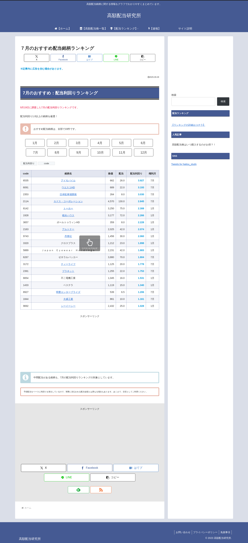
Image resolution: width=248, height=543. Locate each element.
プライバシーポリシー (204, 532)
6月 (143, 143)
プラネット (68, 271)
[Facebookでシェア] (69, 58)
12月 (143, 152)
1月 (34, 143)
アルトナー (68, 229)
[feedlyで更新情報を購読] (85, 489)
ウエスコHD (68, 187)
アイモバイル (68, 180)
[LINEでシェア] (110, 58)
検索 (173, 95)
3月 (78, 143)
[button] (130, 58)
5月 (121, 143)
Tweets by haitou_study (184, 164)
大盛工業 (68, 299)
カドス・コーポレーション (68, 201)
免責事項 (225, 532)
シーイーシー (68, 306)
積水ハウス (68, 215)
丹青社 (68, 236)
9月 (78, 152)
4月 (100, 143)
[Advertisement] (89, 342)
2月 (56, 143)
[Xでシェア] (48, 58)
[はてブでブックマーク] (89, 58)
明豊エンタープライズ (68, 292)
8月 (57, 152)
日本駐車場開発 (68, 194)
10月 (100, 152)
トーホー (68, 208)
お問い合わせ (181, 532)
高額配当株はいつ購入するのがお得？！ (194, 144)
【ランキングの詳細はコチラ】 (188, 125)
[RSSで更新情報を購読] (93, 489)
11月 (122, 152)
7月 (35, 152)
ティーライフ (68, 264)
